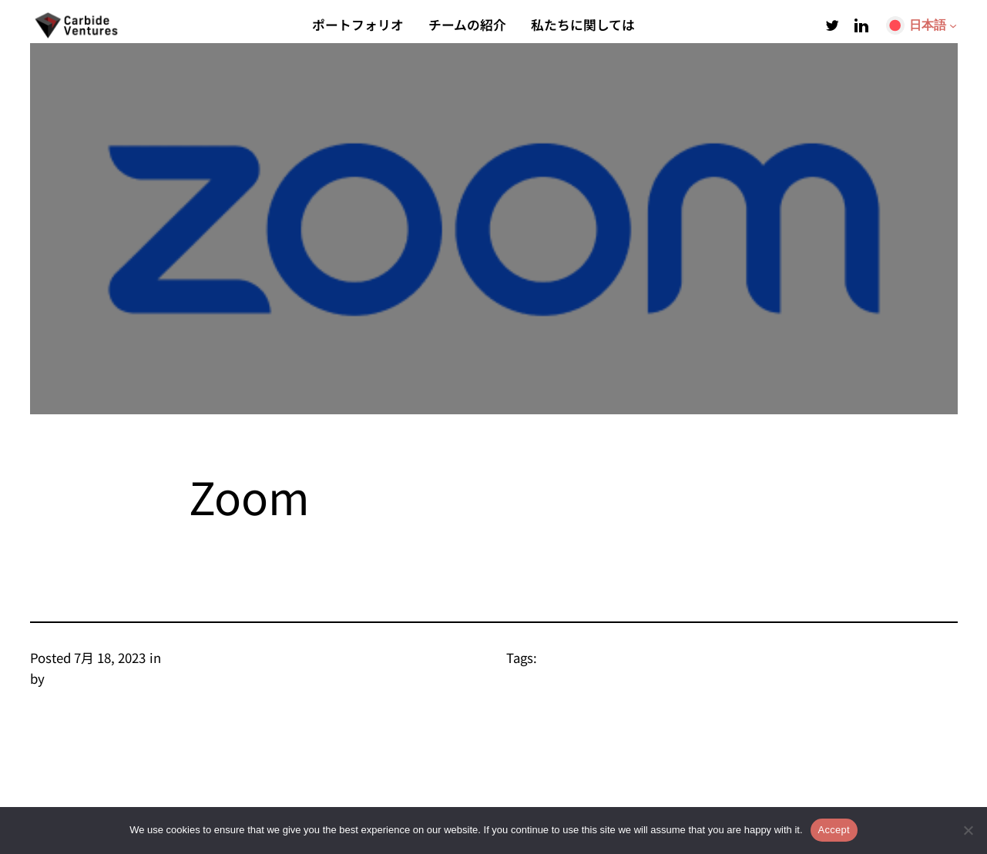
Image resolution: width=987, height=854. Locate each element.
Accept (834, 830)
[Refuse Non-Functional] (967, 830)
